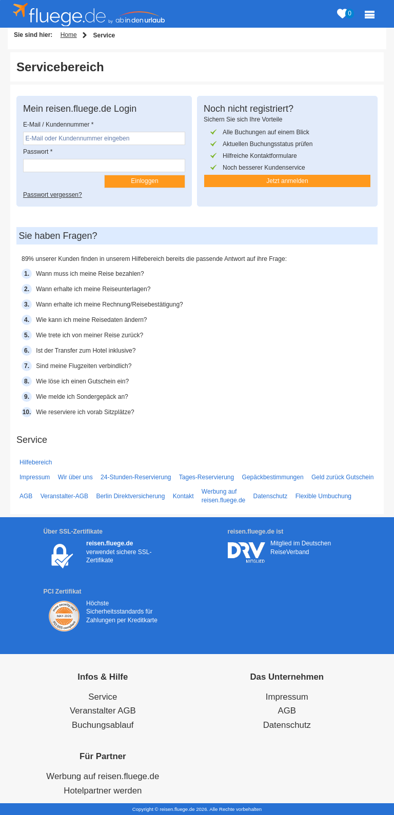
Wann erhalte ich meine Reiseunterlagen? (93, 289)
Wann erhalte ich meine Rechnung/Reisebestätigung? (109, 304)
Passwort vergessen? (52, 194)
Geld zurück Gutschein (342, 477)
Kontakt (183, 496)
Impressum (34, 477)
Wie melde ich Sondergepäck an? (82, 396)
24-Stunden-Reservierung (136, 477)
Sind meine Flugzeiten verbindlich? (83, 366)
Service (102, 697)
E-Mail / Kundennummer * (58, 124)
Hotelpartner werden (103, 791)
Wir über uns (75, 477)
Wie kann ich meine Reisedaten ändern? (91, 319)
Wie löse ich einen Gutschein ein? (82, 381)
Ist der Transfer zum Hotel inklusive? (85, 350)
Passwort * (37, 151)
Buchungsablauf (102, 725)
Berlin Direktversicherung (130, 496)
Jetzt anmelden (287, 181)
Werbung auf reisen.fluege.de (223, 496)
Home (69, 34)
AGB (25, 496)
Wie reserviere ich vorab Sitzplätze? (85, 412)
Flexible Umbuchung (323, 496)
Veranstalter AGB (103, 711)
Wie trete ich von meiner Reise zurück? (89, 335)
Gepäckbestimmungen (273, 477)
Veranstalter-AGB (64, 496)
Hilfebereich (35, 462)
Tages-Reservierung (206, 477)
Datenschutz (270, 496)
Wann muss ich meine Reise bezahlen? (90, 273)
